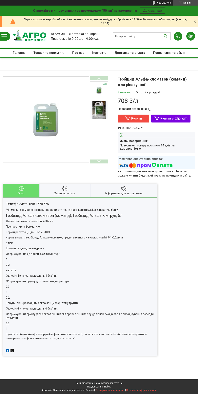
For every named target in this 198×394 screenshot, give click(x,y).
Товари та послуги (47, 53)
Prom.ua (118, 383)
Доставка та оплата (129, 53)
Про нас (78, 53)
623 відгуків (164, 2)
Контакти (99, 53)
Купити (136, 118)
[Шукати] (165, 36)
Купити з (174, 118)
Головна (19, 53)
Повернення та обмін (169, 53)
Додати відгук (190, 36)
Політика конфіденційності (141, 390)
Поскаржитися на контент (110, 390)
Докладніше (152, 10)
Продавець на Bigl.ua (99, 386)
